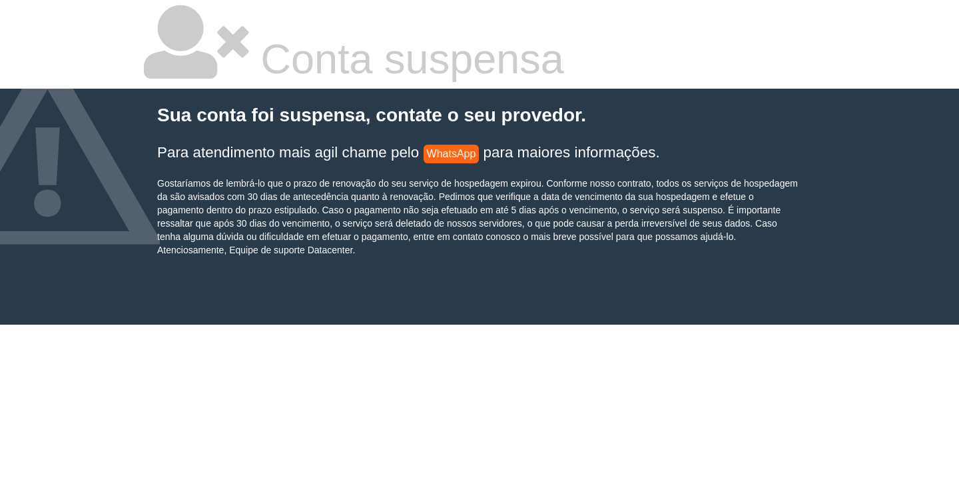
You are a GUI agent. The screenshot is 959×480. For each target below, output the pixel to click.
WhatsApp (451, 153)
